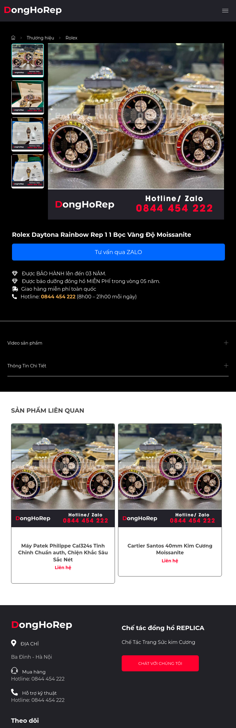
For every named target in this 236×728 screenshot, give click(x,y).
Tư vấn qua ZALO (118, 252)
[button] (118, 343)
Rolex (71, 38)
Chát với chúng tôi (160, 663)
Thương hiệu (40, 38)
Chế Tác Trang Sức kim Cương (158, 642)
